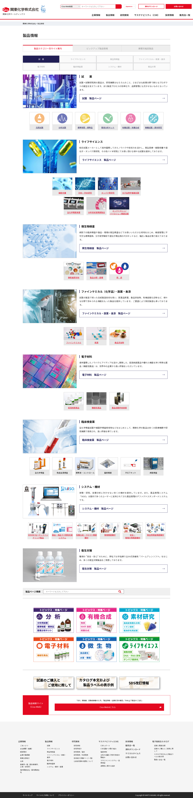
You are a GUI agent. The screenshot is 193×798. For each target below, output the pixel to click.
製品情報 (110, 15)
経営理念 (23, 752)
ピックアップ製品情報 (97, 48)
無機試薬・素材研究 (153, 127)
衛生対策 (152, 66)
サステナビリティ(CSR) (108, 741)
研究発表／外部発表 (81, 755)
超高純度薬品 (73, 407)
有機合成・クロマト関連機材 (86, 536)
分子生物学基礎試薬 (130, 192)
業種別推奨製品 (145, 48)
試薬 (48, 745)
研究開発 (124, 15)
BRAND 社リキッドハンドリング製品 (38, 536)
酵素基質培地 (73, 277)
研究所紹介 (78, 748)
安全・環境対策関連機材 (132, 536)
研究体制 (77, 745)
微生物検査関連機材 (155, 535)
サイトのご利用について (45, 795)
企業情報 (96, 15)
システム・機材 (114, 66)
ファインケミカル (73, 342)
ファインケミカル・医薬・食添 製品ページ (106, 313)
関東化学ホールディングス (14, 14)
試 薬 (41, 59)
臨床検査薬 (78, 66)
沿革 (21, 761)
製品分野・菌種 (96, 277)
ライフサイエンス (78, 59)
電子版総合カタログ (160, 741)
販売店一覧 (184, 15)
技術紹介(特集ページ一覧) (83, 758)
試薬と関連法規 (159, 745)
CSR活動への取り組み (108, 748)
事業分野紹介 (25, 758)
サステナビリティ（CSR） (147, 15)
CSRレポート (105, 745)
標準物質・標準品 (85, 127)
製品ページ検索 (32, 591)
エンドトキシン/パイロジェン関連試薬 (119, 212)
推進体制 (104, 752)
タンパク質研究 (107, 192)
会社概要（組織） (26, 748)
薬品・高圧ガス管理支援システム (62, 536)
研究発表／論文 (79, 752)
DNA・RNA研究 (85, 192)
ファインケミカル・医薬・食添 (152, 59)
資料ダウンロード (151, 6)
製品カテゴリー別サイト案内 (48, 48)
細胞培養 (62, 192)
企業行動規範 (25, 755)
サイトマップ (27, 795)
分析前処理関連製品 (96, 212)
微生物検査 (115, 59)
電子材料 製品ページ (94, 374)
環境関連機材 (110, 535)
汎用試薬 (39, 127)
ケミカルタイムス (132, 753)
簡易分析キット (107, 127)
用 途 (119, 277)
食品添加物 (119, 342)
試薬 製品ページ (91, 98)
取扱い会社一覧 (159, 759)
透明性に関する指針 (108, 766)
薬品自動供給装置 (119, 407)
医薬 (96, 342)
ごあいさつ (24, 745)
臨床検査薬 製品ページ (95, 440)
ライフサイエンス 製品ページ (99, 160)
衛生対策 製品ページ (94, 568)
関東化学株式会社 (29, 23)
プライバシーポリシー (66, 795)
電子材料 (41, 66)
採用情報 (169, 15)
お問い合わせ (178, 6)
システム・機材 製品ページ (97, 508)
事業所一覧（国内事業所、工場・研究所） (29, 765)
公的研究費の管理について (83, 761)
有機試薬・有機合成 (130, 127)
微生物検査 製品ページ (95, 248)
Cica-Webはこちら (108, 707)
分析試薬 (62, 127)
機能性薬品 (96, 407)
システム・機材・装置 (55, 766)
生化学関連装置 (73, 212)
